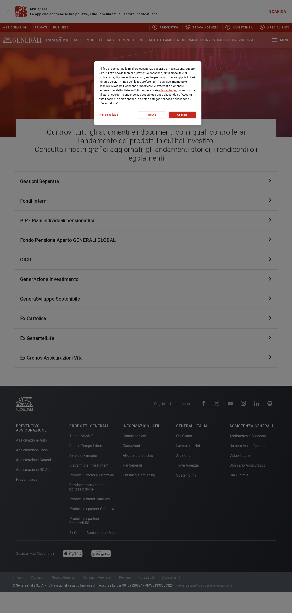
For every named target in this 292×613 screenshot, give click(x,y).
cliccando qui (167, 90)
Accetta (182, 114)
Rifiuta (151, 114)
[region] (147, 93)
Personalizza (108, 114)
